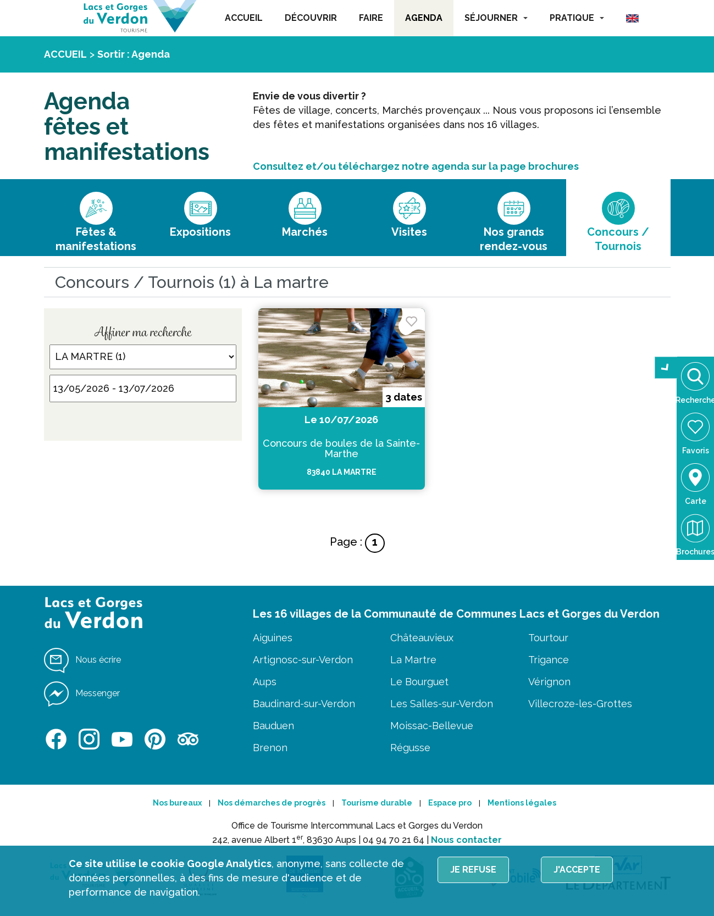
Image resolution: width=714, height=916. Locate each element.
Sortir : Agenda (133, 54)
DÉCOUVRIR (311, 18)
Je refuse (473, 869)
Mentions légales (522, 802)
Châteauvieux (421, 637)
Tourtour (548, 637)
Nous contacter (466, 840)
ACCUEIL (244, 18)
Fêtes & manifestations (96, 239)
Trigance (548, 659)
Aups (264, 681)
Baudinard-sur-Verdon (304, 703)
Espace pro (450, 802)
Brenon (270, 747)
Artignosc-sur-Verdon (303, 659)
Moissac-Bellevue (431, 725)
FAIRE (371, 18)
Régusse (410, 747)
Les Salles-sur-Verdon (441, 703)
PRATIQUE (577, 18)
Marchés (305, 231)
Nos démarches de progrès (271, 802)
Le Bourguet (419, 681)
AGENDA (423, 18)
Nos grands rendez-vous (513, 239)
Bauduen (273, 725)
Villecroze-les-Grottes (580, 703)
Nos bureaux (177, 802)
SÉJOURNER (496, 18)
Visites (409, 231)
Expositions (200, 231)
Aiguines (272, 637)
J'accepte (577, 869)
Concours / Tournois (618, 239)
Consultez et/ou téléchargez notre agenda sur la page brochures (416, 166)
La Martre (413, 659)
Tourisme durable (376, 802)
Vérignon (549, 681)
